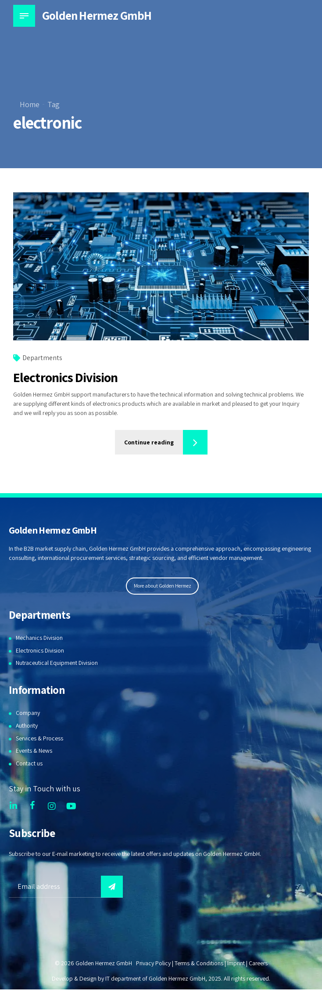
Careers (258, 963)
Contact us (29, 764)
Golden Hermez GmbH (98, 15)
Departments (42, 358)
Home (29, 104)
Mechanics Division (40, 638)
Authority (27, 726)
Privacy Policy (152, 963)
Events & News (34, 751)
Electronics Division (65, 377)
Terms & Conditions (198, 963)
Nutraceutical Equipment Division (57, 664)
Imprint (236, 963)
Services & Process (40, 739)
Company (28, 713)
